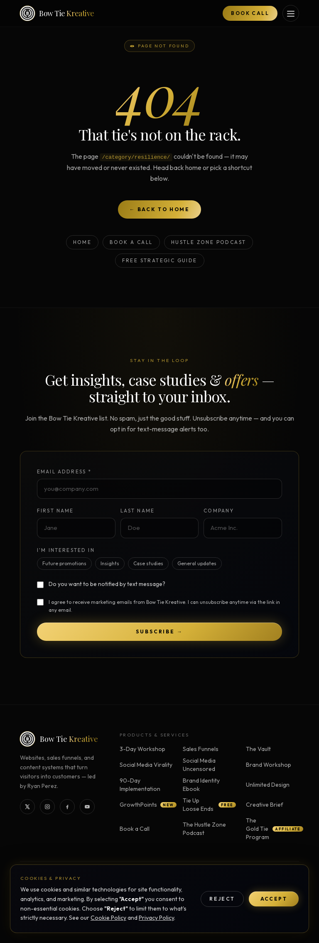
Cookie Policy (108, 917)
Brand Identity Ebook (201, 785)
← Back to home (160, 209)
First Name (55, 510)
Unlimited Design (268, 784)
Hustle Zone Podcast (208, 242)
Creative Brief (264, 804)
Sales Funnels (200, 749)
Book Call (250, 13)
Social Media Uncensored (199, 765)
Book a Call (131, 242)
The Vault (258, 749)
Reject (222, 899)
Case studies (148, 563)
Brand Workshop (268, 764)
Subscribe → (159, 631)
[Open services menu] (290, 13)
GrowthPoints (146, 804)
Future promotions (64, 563)
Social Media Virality (146, 764)
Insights (110, 563)
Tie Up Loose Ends (209, 805)
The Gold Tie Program (272, 829)
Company (219, 510)
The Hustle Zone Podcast (204, 829)
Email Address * (64, 471)
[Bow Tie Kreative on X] (27, 806)
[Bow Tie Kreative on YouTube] (87, 806)
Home (82, 242)
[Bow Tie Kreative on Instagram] (47, 806)
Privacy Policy (156, 917)
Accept (273, 899)
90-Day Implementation (140, 785)
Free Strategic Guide (159, 260)
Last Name (137, 510)
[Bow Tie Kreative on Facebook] (67, 806)
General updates (196, 563)
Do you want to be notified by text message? (107, 584)
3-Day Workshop (142, 749)
